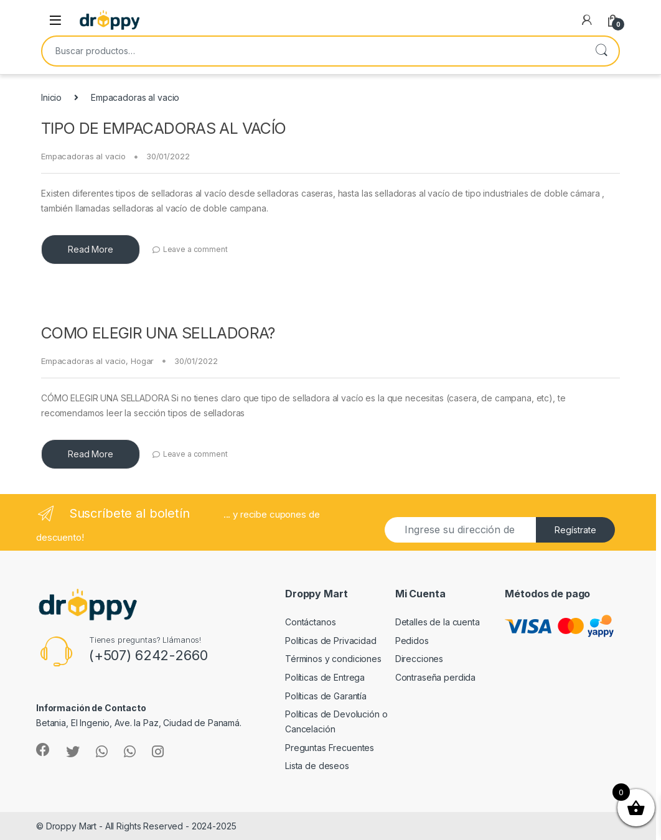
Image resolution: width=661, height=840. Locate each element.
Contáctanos (310, 622)
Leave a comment (195, 249)
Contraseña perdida (435, 677)
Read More (90, 249)
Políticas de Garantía (326, 696)
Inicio (51, 97)
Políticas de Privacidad (331, 640)
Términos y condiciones (333, 658)
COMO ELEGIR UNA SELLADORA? (158, 333)
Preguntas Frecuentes (329, 747)
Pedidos (412, 640)
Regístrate (575, 530)
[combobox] (313, 51)
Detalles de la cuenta (437, 622)
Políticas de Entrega (325, 677)
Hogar (142, 361)
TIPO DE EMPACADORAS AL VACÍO (163, 128)
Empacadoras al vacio (83, 156)
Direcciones (419, 658)
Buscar (601, 51)
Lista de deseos (317, 765)
